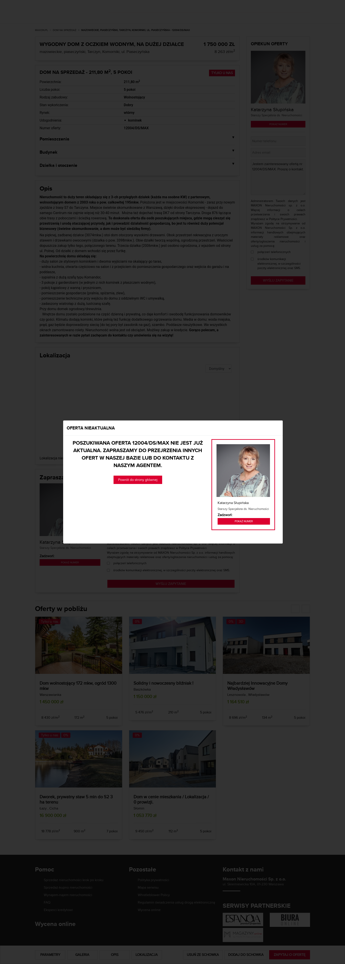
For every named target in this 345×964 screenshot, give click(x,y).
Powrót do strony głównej (138, 479)
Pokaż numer (244, 521)
